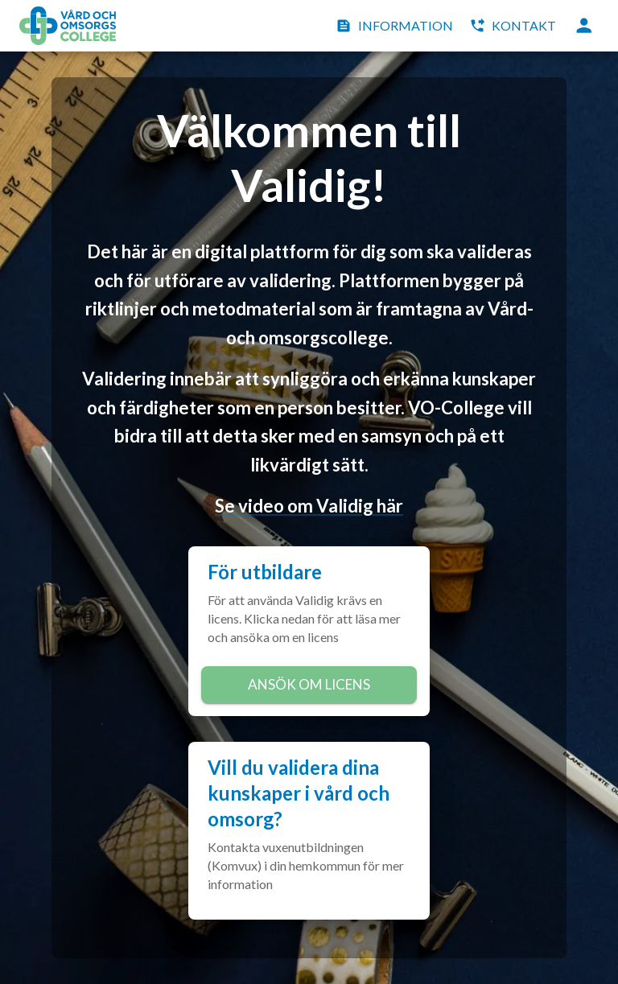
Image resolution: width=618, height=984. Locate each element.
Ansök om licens (309, 684)
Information (395, 26)
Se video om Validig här (309, 506)
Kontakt (514, 26)
